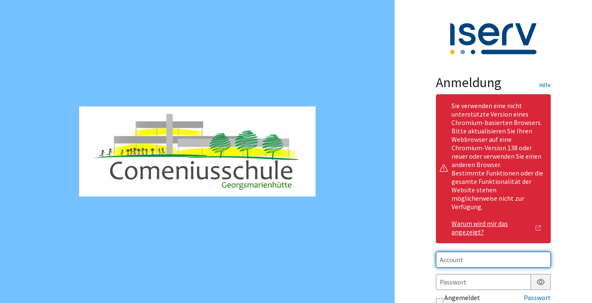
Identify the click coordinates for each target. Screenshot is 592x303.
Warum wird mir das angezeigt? (496, 227)
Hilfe (545, 85)
